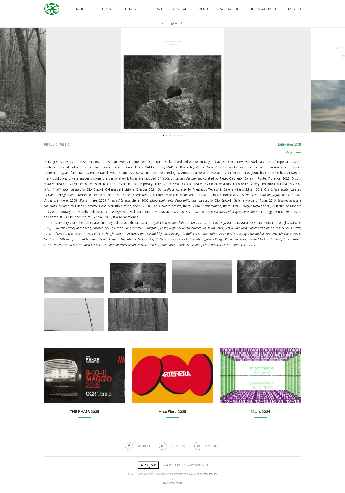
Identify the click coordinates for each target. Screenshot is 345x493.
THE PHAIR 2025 (84, 411)
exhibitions (103, 9)
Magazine (293, 152)
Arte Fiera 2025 (172, 411)
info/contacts (264, 9)
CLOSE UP (179, 9)
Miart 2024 (260, 411)
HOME (79, 9)
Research (153, 9)
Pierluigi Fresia (173, 23)
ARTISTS (129, 9)
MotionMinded (210, 473)
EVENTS (203, 9)
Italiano (294, 9)
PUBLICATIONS (230, 9)
